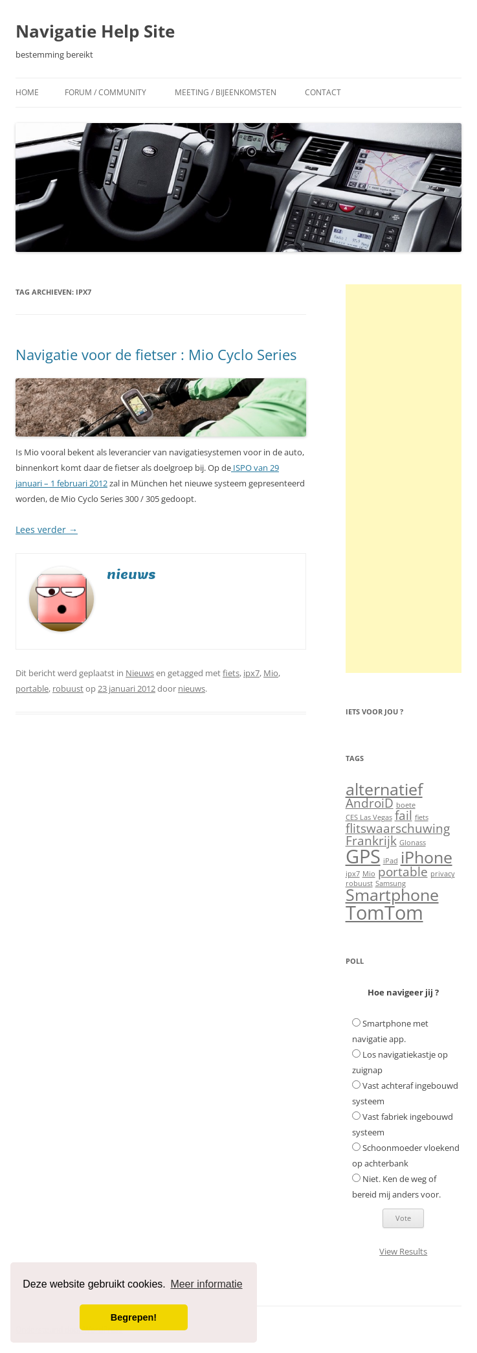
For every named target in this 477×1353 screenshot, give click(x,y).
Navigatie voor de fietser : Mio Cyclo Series (156, 354)
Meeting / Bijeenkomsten (225, 92)
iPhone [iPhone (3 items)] (426, 857)
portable (32, 688)
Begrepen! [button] (134, 1317)
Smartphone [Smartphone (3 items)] (392, 894)
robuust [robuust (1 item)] (359, 883)
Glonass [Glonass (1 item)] (412, 842)
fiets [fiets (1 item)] (421, 817)
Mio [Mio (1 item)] (368, 873)
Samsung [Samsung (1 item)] (390, 883)
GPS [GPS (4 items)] (363, 856)
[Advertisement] (403, 478)
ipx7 (251, 673)
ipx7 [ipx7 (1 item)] (353, 873)
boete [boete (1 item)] (406, 805)
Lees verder (47, 529)
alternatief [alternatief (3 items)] (384, 789)
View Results (403, 1251)
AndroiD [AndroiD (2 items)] (370, 803)
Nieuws (140, 673)
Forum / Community (105, 92)
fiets (231, 673)
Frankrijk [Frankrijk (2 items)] (371, 840)
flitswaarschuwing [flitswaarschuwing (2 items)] (398, 828)
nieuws (191, 688)
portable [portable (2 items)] (403, 871)
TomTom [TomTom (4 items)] (384, 913)
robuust (67, 688)
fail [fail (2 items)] (403, 815)
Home (27, 92)
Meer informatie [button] (206, 1284)
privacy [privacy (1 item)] (442, 873)
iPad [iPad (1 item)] (390, 860)
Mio (270, 673)
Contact (323, 92)
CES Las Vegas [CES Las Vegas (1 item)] (369, 817)
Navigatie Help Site (95, 31)
